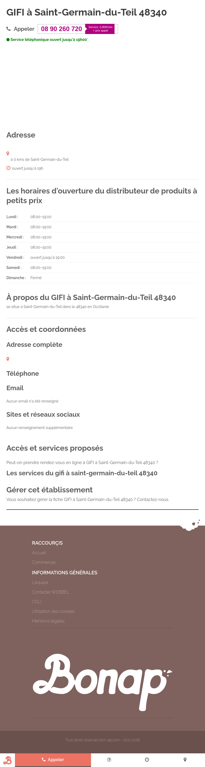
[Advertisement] (102, 86)
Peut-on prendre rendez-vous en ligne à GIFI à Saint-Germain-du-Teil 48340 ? (82, 462)
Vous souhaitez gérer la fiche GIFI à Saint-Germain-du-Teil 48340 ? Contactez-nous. (87, 499)
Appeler (53, 760)
